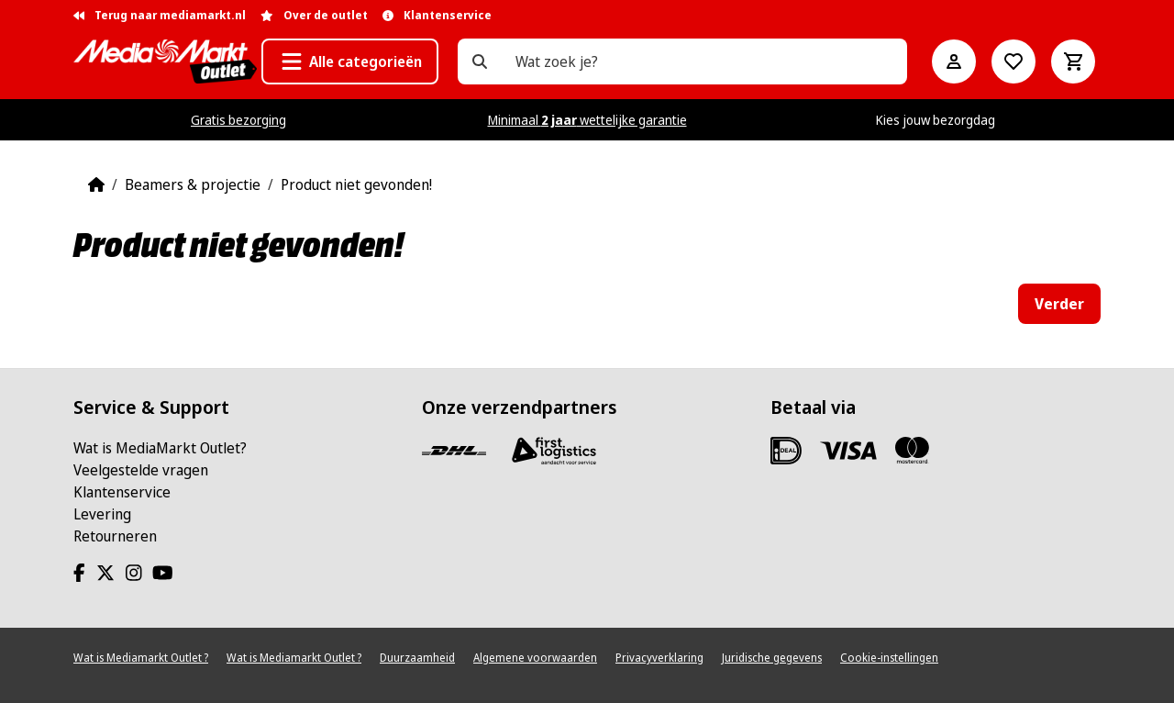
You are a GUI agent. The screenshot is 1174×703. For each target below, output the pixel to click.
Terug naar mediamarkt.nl (159, 15)
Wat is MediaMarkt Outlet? (160, 448)
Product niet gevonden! (356, 184)
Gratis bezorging (238, 119)
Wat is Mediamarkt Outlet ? (140, 657)
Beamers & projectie (192, 184)
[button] (349, 61)
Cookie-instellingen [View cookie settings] (889, 657)
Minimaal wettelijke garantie (587, 119)
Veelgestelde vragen (140, 470)
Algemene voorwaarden (535, 657)
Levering (102, 514)
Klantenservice (122, 492)
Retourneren (115, 536)
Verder (1059, 304)
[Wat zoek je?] (480, 61)
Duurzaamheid (417, 657)
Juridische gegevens (772, 657)
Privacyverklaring (659, 657)
